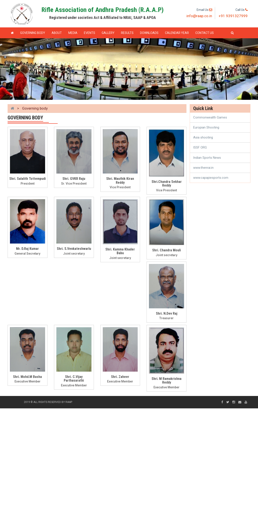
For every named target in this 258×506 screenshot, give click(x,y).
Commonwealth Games (210, 117)
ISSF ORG (200, 147)
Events (89, 33)
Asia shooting (203, 137)
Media (72, 33)
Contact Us (204, 33)
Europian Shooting (206, 127)
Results (127, 33)
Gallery (108, 33)
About (57, 33)
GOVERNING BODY (32, 33)
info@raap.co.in (199, 16)
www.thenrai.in (203, 168)
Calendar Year (177, 33)
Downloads (149, 33)
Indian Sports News (207, 158)
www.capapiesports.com (210, 178)
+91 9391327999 (233, 16)
